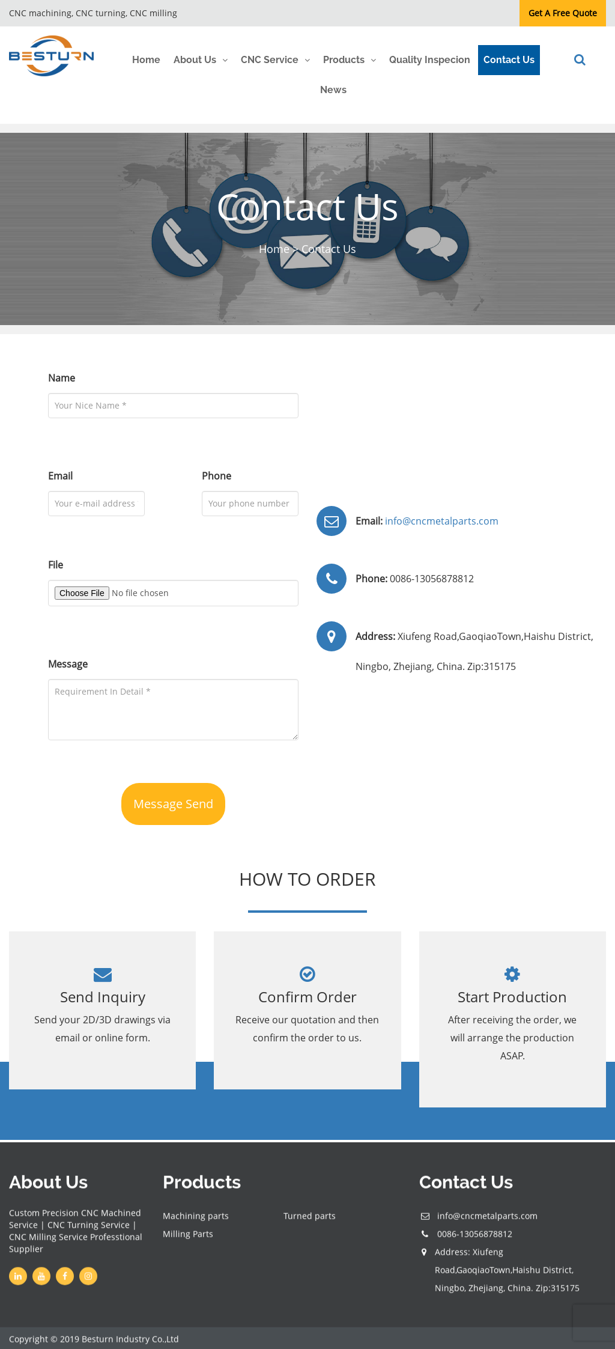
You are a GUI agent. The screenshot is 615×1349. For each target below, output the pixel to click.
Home (146, 59)
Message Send (173, 804)
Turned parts (309, 1220)
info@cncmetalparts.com (440, 521)
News (333, 90)
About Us (195, 59)
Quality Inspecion (429, 59)
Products (344, 59)
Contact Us (509, 59)
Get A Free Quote (563, 13)
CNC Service (269, 59)
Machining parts (196, 1220)
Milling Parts (188, 1238)
